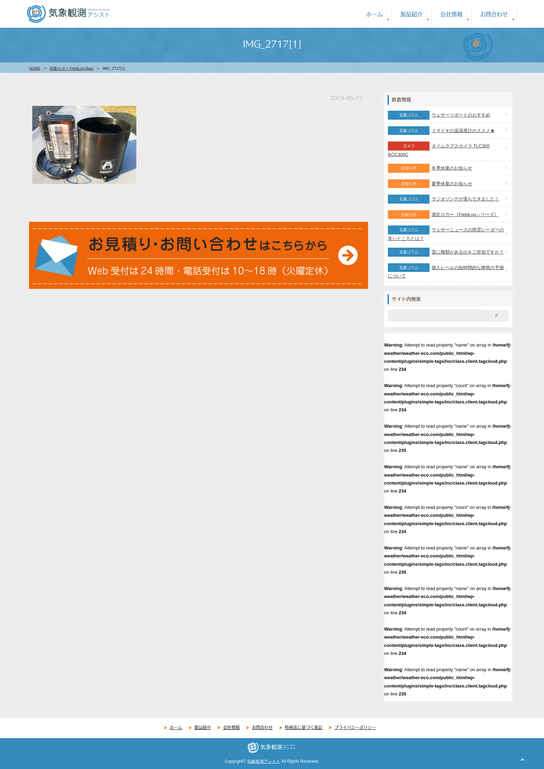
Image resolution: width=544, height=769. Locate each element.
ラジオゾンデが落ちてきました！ (465, 199)
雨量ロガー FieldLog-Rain (72, 68)
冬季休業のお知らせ (452, 168)
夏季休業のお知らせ (452, 183)
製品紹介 (411, 14)
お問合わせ (494, 14)
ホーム (374, 14)
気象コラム (408, 115)
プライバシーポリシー (355, 727)
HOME (34, 68)
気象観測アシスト (263, 761)
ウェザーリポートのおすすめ (461, 115)
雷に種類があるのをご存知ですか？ (468, 252)
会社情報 (451, 14)
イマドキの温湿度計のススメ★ (463, 130)
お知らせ (408, 168)
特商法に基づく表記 (303, 727)
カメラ (409, 145)
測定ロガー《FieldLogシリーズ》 (465, 214)
